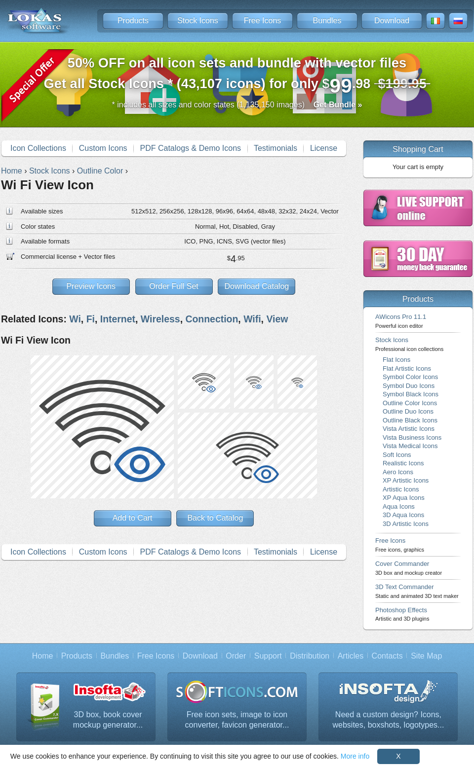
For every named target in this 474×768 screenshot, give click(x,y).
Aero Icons (398, 472)
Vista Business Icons (412, 437)
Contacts (387, 656)
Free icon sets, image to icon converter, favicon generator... (237, 720)
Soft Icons (397, 454)
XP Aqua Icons (404, 497)
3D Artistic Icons (406, 523)
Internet (117, 319)
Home (42, 656)
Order (236, 656)
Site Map (426, 656)
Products (133, 20)
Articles (350, 656)
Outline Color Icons (410, 403)
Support (268, 656)
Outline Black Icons (410, 420)
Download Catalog (256, 286)
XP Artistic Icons (406, 480)
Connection (211, 319)
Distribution (309, 656)
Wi (75, 319)
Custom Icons (103, 148)
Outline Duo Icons (408, 411)
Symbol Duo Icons (408, 385)
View (277, 319)
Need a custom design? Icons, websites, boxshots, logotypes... (388, 720)
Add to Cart (133, 518)
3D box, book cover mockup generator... (108, 720)
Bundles (327, 20)
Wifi (252, 319)
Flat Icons (396, 359)
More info (355, 756)
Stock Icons (197, 20)
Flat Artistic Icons (407, 368)
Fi (90, 319)
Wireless (160, 319)
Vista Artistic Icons (408, 428)
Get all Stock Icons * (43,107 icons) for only (237, 76)
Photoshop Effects (402, 614)
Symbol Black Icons (410, 394)
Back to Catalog (215, 518)
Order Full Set (173, 286)
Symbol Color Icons (410, 377)
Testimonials (275, 148)
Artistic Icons (401, 489)
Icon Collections (38, 148)
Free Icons (262, 20)
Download (391, 20)
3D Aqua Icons (403, 515)
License (323, 148)
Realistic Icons (403, 463)
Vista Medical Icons (410, 446)
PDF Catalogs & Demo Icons (190, 148)
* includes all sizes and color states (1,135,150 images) (237, 105)
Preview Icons (91, 286)
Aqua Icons (399, 506)
